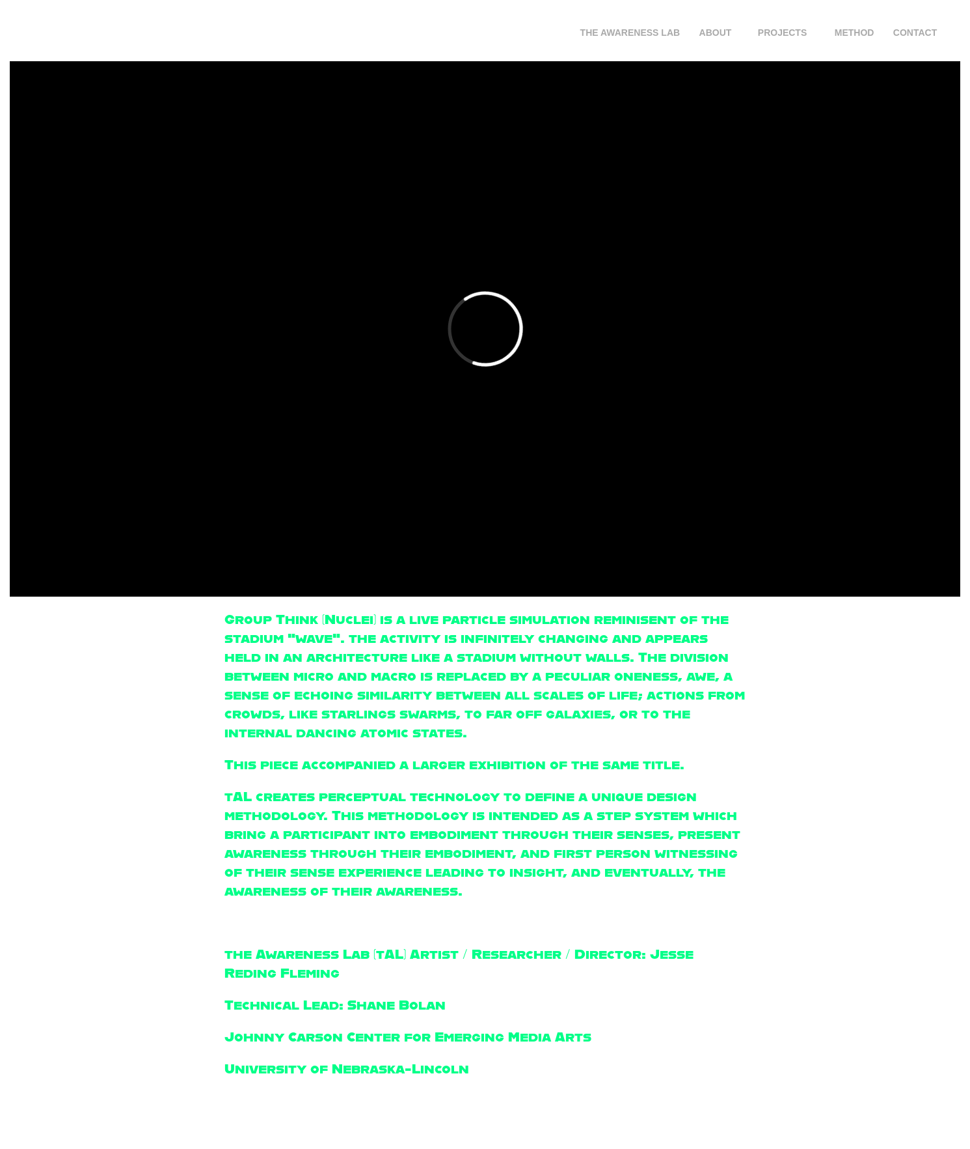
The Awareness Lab (630, 32)
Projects (782, 32)
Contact (915, 32)
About (715, 32)
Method (854, 32)
